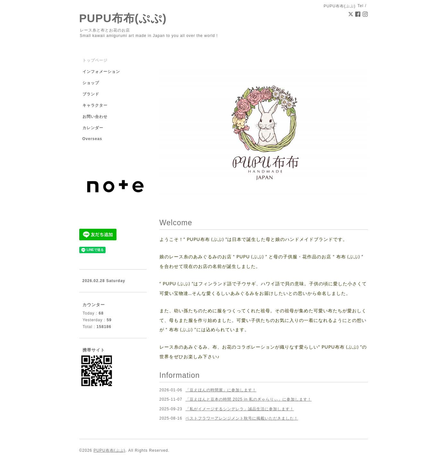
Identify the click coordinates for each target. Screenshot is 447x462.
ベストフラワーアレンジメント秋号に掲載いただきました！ (241, 418)
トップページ (94, 60)
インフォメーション (101, 71)
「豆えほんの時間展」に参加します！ (220, 390)
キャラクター (94, 105)
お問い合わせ (94, 116)
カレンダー (92, 128)
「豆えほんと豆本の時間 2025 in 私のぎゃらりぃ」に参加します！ (248, 399)
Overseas (92, 139)
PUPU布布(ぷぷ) (123, 18)
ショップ (90, 83)
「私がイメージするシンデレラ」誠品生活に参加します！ (239, 409)
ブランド (90, 94)
